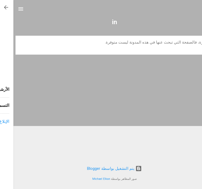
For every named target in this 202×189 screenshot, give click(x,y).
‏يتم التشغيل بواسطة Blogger (101, 168)
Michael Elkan (88, 179)
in (101, 22)
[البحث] (194, 11)
